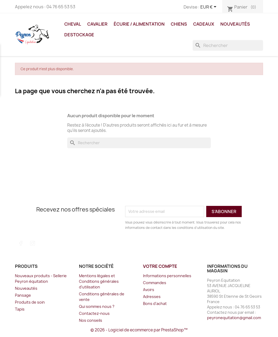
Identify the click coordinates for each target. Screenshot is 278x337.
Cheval (72, 24)
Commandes (154, 282)
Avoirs (148, 289)
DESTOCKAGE (79, 35)
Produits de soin (30, 302)
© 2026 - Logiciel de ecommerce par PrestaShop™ (139, 330)
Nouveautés (235, 24)
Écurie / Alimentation (139, 24)
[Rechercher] (228, 45)
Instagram (32, 243)
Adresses (152, 296)
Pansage (23, 295)
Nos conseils (90, 320)
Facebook (20, 243)
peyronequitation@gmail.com (234, 317)
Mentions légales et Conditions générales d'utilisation (99, 281)
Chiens (179, 24)
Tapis (20, 309)
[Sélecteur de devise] (209, 7)
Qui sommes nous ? (96, 306)
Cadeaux (203, 24)
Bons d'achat (155, 303)
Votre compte (160, 266)
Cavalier (97, 24)
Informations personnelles (167, 275)
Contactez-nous (94, 313)
